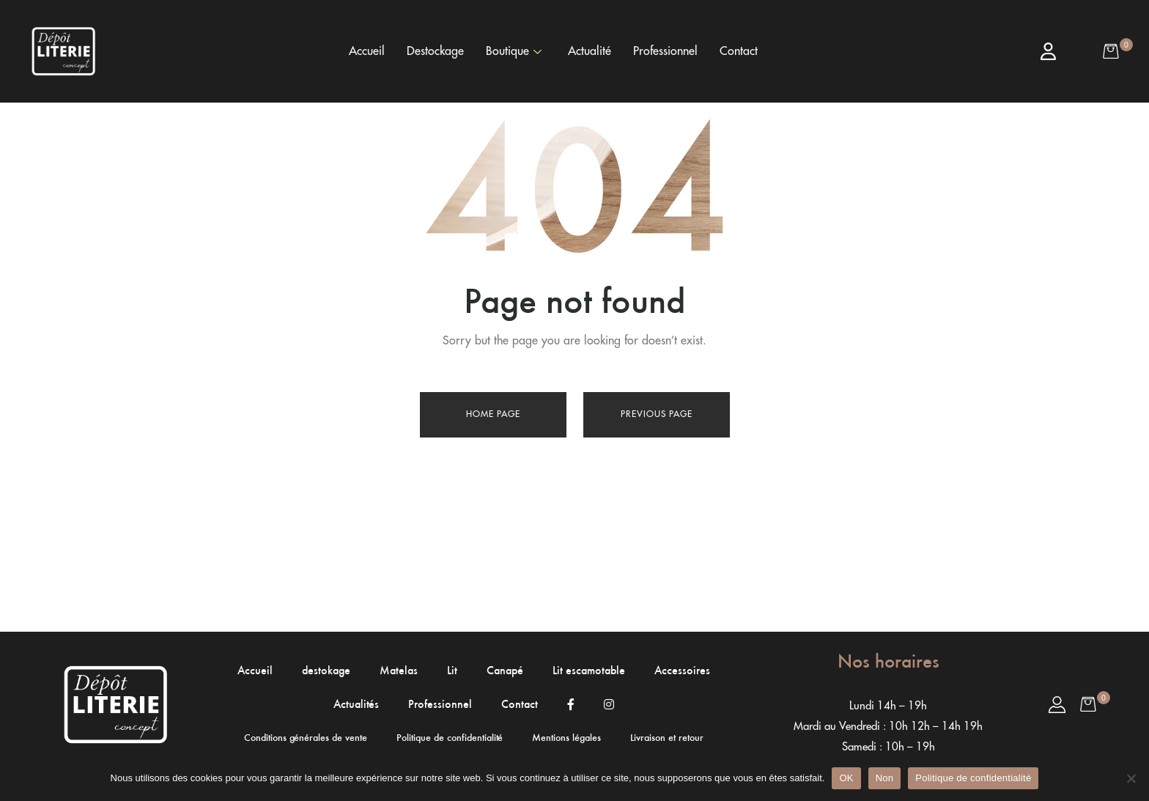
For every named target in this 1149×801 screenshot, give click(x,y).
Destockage (435, 51)
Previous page (656, 414)
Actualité (589, 51)
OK (846, 777)
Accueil (367, 51)
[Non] (1130, 778)
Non (885, 777)
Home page (493, 414)
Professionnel (665, 51)
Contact (739, 51)
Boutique (514, 51)
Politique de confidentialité (973, 777)
